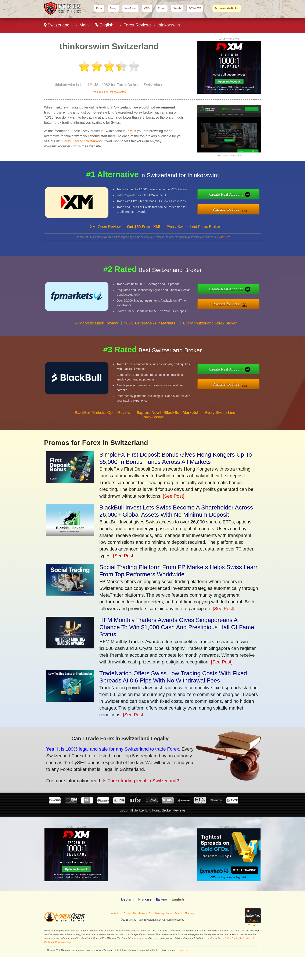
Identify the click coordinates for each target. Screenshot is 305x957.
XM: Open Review (105, 241)
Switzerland (58, 25)
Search (178, 913)
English (106, 25)
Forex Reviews (137, 25)
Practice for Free (241, 207)
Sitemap (189, 913)
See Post (183, 950)
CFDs (147, 8)
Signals (177, 8)
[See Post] (173, 496)
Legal (169, 913)
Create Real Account (241, 196)
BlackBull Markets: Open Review (102, 427)
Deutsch (127, 899)
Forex (99, 8)
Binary (113, 8)
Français (144, 899)
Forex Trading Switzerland (82, 141)
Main (84, 25)
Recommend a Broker (227, 8)
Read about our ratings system (109, 92)
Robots (161, 8)
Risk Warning (156, 913)
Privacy (142, 913)
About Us (116, 913)
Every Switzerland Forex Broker (193, 241)
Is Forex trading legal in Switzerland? (120, 775)
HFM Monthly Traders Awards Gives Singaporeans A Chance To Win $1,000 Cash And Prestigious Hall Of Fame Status (176, 627)
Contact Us (130, 913)
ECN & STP (195, 8)
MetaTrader (130, 8)
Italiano (161, 899)
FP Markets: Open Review (95, 337)
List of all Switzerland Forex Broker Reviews (152, 810)
